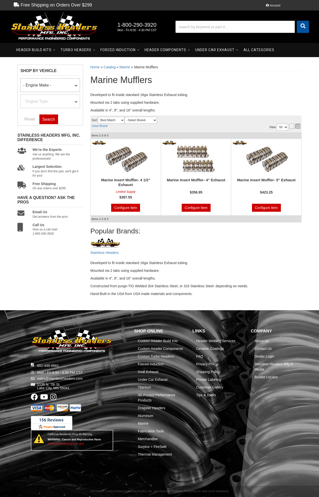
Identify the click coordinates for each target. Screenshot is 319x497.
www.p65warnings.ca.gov (66, 443)
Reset (29, 119)
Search (48, 119)
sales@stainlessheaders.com (59, 378)
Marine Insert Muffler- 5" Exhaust (266, 180)
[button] (242, 27)
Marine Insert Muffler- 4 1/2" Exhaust (125, 182)
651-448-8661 (48, 366)
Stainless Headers (104, 253)
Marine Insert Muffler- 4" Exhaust (196, 180)
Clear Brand (100, 126)
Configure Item (125, 208)
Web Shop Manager (215, 491)
